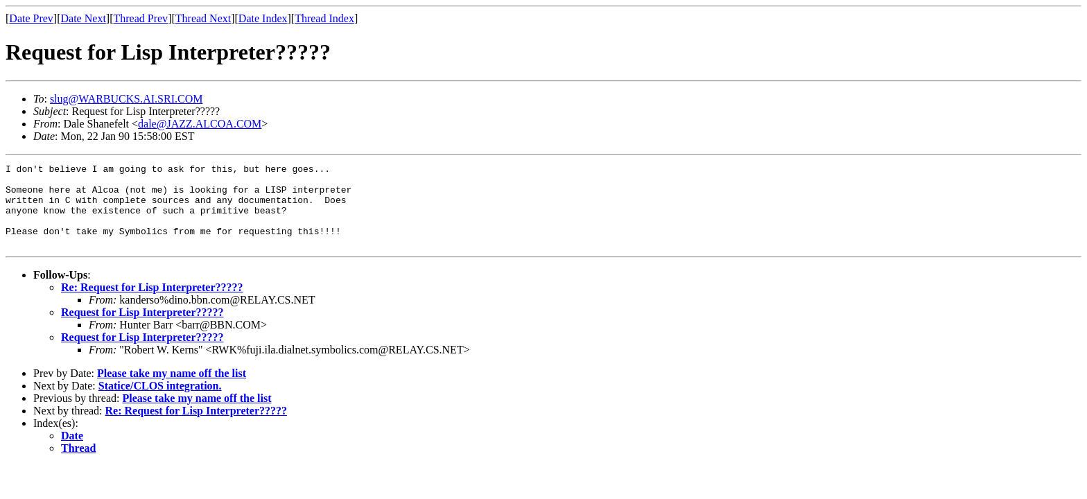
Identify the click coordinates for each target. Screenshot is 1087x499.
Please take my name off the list (171, 390)
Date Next (83, 18)
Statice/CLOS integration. (160, 402)
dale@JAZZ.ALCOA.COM (199, 124)
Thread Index (324, 18)
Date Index (263, 18)
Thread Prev (140, 18)
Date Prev (31, 18)
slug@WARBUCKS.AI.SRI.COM (126, 99)
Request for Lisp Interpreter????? (142, 329)
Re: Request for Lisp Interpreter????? (152, 304)
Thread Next (203, 18)
